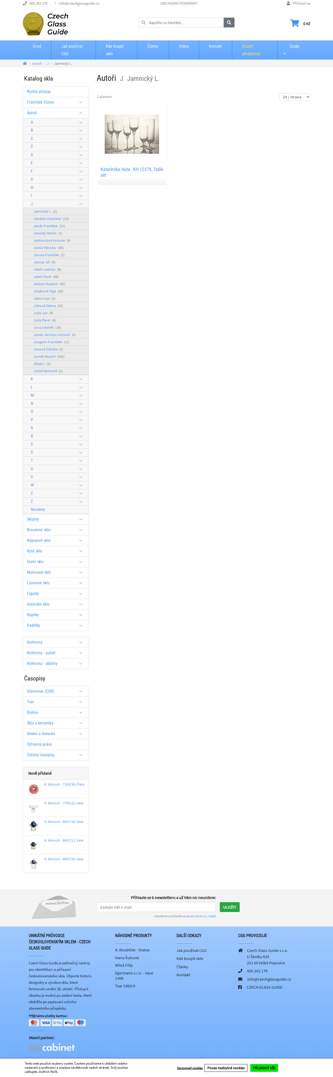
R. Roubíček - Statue (132, 949)
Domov (56, 712)
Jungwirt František (51, 342)
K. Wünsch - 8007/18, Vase (63, 821)
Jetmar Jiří (44, 262)
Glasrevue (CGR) (56, 691)
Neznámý (38, 509)
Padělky (56, 625)
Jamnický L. (45, 211)
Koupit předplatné (251, 50)
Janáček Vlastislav (51, 218)
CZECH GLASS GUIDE (264, 987)
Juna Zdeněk (47, 327)
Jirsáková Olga (48, 291)
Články (153, 46)
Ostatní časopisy (56, 754)
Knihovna (56, 642)
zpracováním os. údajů (201, 916)
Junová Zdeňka (48, 349)
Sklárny (56, 519)
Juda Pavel (44, 320)
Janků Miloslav (48, 247)
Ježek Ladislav (47, 269)
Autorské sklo (56, 604)
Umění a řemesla (56, 733)
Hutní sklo (56, 561)
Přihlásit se (301, 3)
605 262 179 (38, 3)
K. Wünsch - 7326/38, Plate (64, 784)
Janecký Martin (47, 233)
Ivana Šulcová (127, 957)
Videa (184, 46)
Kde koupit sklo (115, 50)
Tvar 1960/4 (125, 985)
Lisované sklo (56, 582)
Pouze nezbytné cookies (226, 1067)
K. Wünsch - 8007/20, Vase (63, 859)
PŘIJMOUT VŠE (264, 1067)
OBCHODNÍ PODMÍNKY (178, 3)
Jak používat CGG (72, 50)
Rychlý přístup (39, 91)
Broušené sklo (56, 529)
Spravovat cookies (190, 1068)
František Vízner (56, 102)
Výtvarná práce (39, 744)
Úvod (37, 46)
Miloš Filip (124, 965)
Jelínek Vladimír (49, 284)
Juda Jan (43, 313)
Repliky (56, 614)
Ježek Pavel (46, 276)
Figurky (56, 593)
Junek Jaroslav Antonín (54, 334)
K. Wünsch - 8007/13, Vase (63, 840)
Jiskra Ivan (44, 298)
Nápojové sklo (56, 540)
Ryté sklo (56, 551)
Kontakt (215, 46)
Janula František (49, 255)
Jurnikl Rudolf (49, 356)
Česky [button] (290, 46)
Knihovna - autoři (56, 652)
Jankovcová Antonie (51, 240)
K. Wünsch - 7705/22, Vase (63, 803)
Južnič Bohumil (48, 371)
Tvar (56, 701)
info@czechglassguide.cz (79, 3)
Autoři (56, 112)
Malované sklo (56, 572)
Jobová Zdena (48, 305)
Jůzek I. (42, 363)
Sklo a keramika (56, 723)
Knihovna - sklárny (56, 663)
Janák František (49, 226)
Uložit (229, 907)
